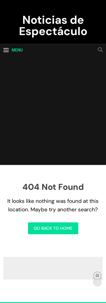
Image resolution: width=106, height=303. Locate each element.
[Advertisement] (53, 112)
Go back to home (53, 228)
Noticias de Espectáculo (53, 25)
